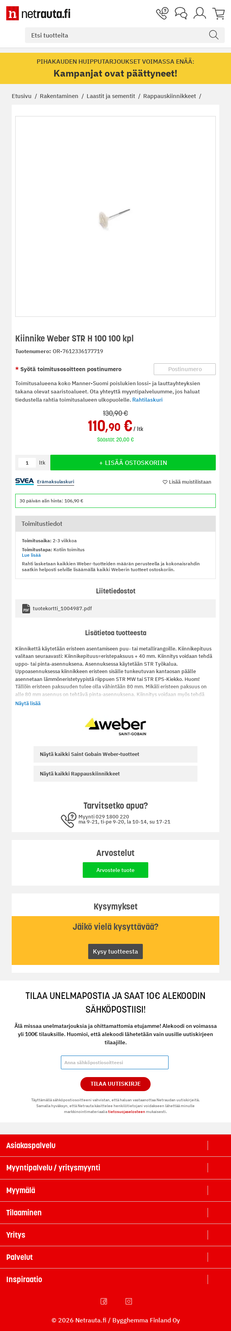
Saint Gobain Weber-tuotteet (89, 754)
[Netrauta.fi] (38, 13)
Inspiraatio (24, 1279)
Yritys (15, 1235)
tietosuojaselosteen (126, 1111)
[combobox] (125, 35)
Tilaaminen (24, 1213)
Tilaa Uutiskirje (116, 1083)
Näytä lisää (28, 703)
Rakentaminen (60, 96)
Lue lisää (31, 555)
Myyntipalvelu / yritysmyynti (53, 1168)
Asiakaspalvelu (30, 1145)
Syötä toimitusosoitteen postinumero (70, 369)
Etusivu (22, 96)
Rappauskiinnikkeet (170, 96)
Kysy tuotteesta (115, 951)
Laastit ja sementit (112, 96)
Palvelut (19, 1257)
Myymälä (20, 1190)
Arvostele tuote (115, 870)
